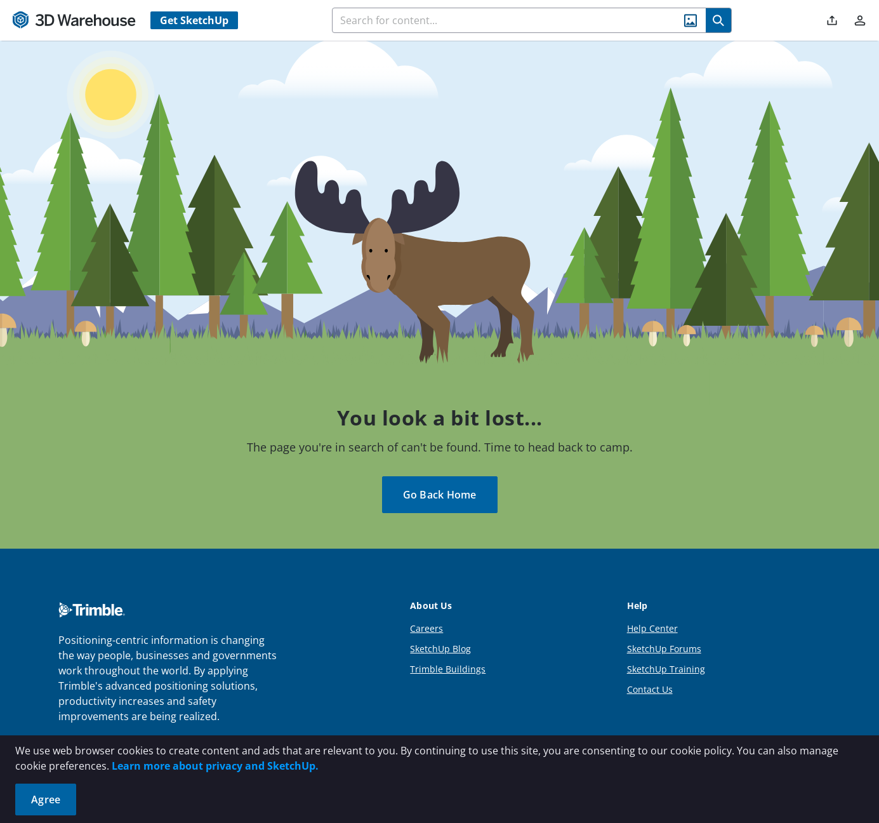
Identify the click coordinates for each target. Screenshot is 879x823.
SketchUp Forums (664, 649)
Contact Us (650, 689)
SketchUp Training (666, 669)
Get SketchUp (194, 20)
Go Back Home (440, 495)
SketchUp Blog (440, 649)
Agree (45, 799)
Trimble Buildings (448, 669)
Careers (426, 628)
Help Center (652, 628)
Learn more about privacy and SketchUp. (215, 766)
